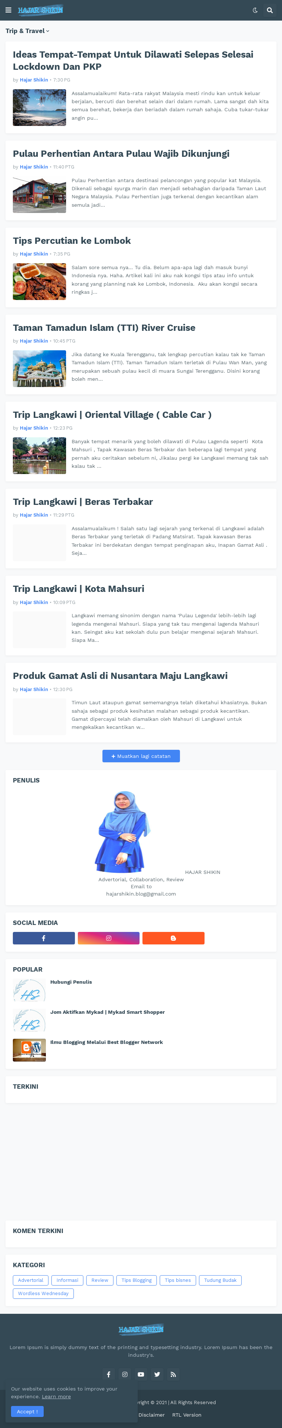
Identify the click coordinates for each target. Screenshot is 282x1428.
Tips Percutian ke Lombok (72, 240)
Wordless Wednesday (43, 1293)
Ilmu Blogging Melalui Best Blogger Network (106, 1042)
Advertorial (30, 1280)
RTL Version (187, 1415)
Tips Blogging (137, 1280)
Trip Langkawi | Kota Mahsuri (78, 588)
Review (99, 1280)
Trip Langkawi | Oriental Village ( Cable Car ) (112, 414)
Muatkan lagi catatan (143, 756)
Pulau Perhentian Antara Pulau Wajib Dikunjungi (121, 153)
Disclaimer (151, 1415)
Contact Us (117, 1415)
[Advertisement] (141, 1161)
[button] (8, 10)
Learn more (69, 1396)
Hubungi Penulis (71, 982)
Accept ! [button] (27, 1411)
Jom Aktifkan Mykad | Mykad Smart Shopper (107, 1012)
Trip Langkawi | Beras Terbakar (83, 501)
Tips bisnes (178, 1280)
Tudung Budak (220, 1280)
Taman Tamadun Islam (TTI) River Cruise (104, 327)
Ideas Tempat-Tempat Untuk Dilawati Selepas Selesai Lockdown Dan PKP (133, 60)
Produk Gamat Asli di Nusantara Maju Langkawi (120, 675)
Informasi (67, 1280)
